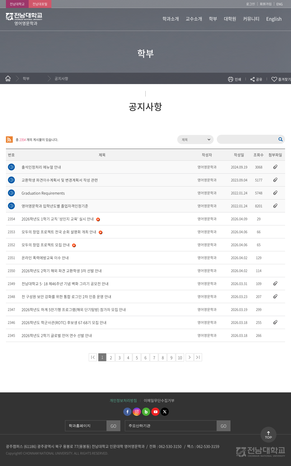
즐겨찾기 (284, 79)
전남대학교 (17, 4)
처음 (93, 357)
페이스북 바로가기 (127, 412)
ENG (279, 3)
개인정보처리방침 (123, 400)
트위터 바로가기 (165, 412)
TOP (268, 437)
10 (180, 357)
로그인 (250, 3)
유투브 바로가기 (155, 412)
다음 (190, 357)
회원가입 (266, 3)
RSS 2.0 (9, 139)
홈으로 (8, 78)
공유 (259, 79)
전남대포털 (40, 4)
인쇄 (238, 79)
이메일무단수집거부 (159, 400)
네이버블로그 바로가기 (146, 412)
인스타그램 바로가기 (137, 412)
